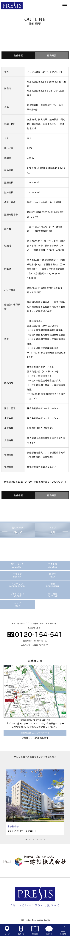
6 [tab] (44, 839)
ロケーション (17, 565)
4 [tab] (37, 839)
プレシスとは (17, 594)
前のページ (17, 530)
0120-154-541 (35, 634)
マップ (17, 604)
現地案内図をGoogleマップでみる (35, 733)
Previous (7, 802)
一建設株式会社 (35, 321)
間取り (52, 575)
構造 (52, 585)
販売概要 (51, 55)
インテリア (17, 585)
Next (62, 802)
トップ (52, 530)
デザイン (17, 575)
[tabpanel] (35, 802)
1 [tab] (26, 839)
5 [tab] (41, 839)
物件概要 (18, 55)
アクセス (52, 565)
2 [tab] (30, 839)
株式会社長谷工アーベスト (40, 367)
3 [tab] (33, 839)
